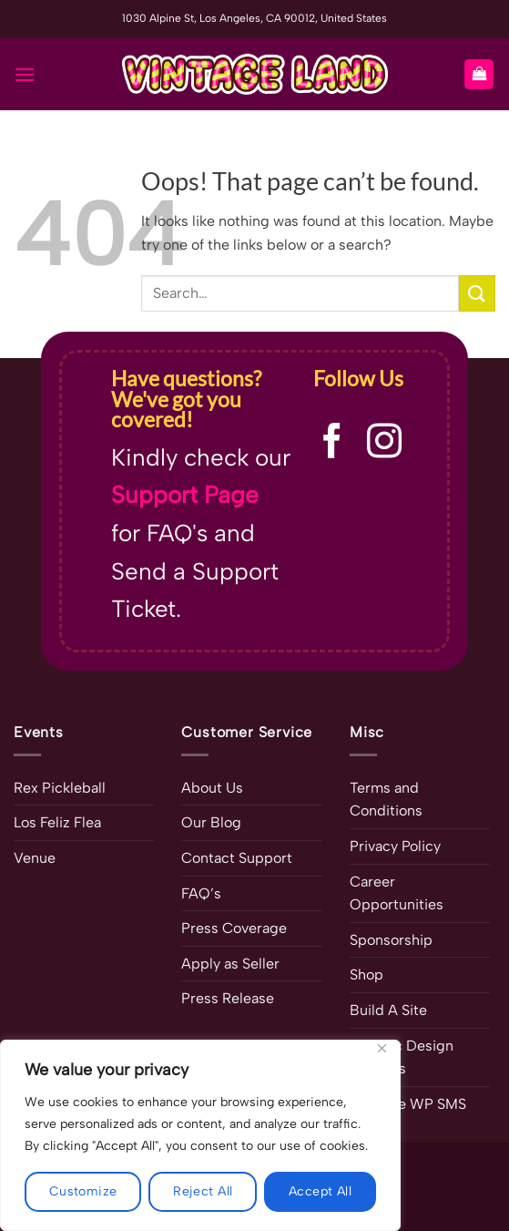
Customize (83, 1191)
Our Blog (211, 822)
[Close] (381, 1048)
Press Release (227, 998)
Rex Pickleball (60, 787)
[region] (200, 1135)
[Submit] (477, 293)
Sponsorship (391, 940)
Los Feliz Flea (57, 822)
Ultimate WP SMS (408, 1104)
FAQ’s (201, 893)
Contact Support (236, 858)
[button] (25, 74)
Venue (35, 858)
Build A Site (388, 1010)
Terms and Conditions (386, 799)
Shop (366, 974)
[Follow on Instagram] (384, 443)
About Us (212, 787)
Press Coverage (234, 928)
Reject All (202, 1191)
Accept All (320, 1191)
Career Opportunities (396, 893)
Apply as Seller (230, 963)
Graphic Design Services (401, 1057)
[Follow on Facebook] (332, 443)
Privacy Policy (395, 846)
